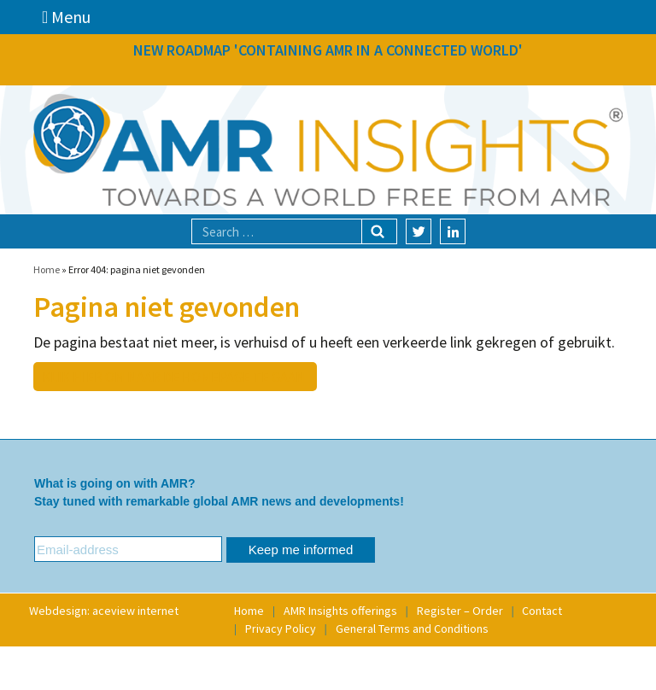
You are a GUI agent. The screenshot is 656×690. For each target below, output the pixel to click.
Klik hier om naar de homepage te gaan (173, 376)
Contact (542, 610)
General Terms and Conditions (412, 628)
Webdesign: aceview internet (104, 610)
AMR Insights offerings (340, 610)
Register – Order (460, 610)
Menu (66, 16)
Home (46, 269)
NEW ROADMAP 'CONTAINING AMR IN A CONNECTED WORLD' (328, 50)
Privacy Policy (280, 628)
